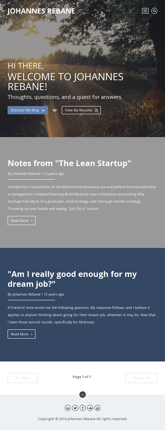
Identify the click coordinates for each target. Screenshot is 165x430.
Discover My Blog (28, 110)
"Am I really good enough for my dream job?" (72, 278)
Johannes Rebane (41, 10)
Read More (21, 220)
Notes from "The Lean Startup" (69, 162)
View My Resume (81, 110)
